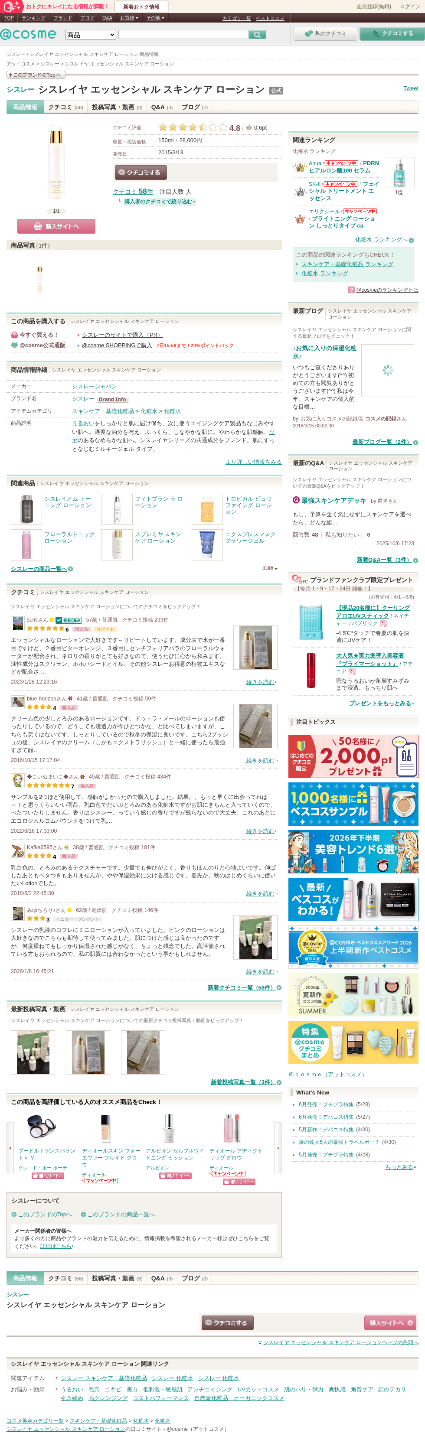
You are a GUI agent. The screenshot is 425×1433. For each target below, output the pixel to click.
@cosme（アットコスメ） (198, 1429)
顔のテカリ (392, 1389)
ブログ (87, 17)
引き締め (72, 1398)
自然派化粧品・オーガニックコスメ (239, 1398)
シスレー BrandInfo (115, 399)
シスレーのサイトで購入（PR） (122, 335)
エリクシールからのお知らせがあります (359, 211)
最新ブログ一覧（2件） (382, 442)
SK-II (314, 184)
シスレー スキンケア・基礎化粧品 (104, 1378)
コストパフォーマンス (161, 1398)
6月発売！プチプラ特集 (326, 1104)
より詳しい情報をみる (254, 462)
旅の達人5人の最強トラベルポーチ (339, 1142)
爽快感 (337, 1389)
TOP (9, 17)
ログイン (410, 6)
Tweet (410, 88)
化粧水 (149, 411)
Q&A (107, 17)
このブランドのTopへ (45, 1214)
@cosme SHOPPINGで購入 (117, 345)
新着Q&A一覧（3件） (384, 560)
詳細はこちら (56, 1246)
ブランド (62, 17)
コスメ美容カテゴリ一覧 (35, 1421)
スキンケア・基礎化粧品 (103, 411)
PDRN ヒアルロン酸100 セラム (344, 166)
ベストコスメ (270, 18)
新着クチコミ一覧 (242, 987)
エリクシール (324, 211)
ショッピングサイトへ (48, 1175)
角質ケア (362, 1389)
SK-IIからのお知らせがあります (339, 184)
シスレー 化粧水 (172, 1378)
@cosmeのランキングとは (387, 290)
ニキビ (113, 1389)
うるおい (83, 423)
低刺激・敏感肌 (163, 1389)
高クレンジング (108, 1398)
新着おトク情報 (141, 7)
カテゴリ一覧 (236, 18)
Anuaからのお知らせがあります (340, 163)
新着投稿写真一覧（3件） (243, 1082)
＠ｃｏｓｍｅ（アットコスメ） (327, 1074)
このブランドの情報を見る (36, 75)
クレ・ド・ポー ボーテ (42, 1167)
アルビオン (158, 1167)
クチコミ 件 (133, 192)
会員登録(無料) (373, 6)
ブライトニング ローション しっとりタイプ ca (342, 222)
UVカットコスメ (258, 1389)
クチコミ (65, 107)
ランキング (34, 17)
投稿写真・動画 (117, 107)
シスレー (20, 90)
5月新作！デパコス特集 (326, 1130)
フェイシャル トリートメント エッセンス (344, 191)
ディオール (94, 1174)
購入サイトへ (56, 226)
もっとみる (399, 1167)
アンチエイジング (209, 1389)
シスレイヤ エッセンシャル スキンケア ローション (151, 89)
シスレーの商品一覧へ (39, 569)
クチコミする (141, 172)
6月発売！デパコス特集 (326, 1117)
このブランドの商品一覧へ (121, 1214)
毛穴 (94, 1389)
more (267, 567)
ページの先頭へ (340, 1342)
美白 (132, 1389)
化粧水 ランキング (324, 273)
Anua (315, 163)
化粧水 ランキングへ (381, 239)
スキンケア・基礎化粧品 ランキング (347, 264)
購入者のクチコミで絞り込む (158, 202)
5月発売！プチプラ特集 (326, 1155)
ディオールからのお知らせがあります (100, 1180)
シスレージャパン (94, 386)
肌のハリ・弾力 (304, 1389)
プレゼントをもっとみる (380, 703)
